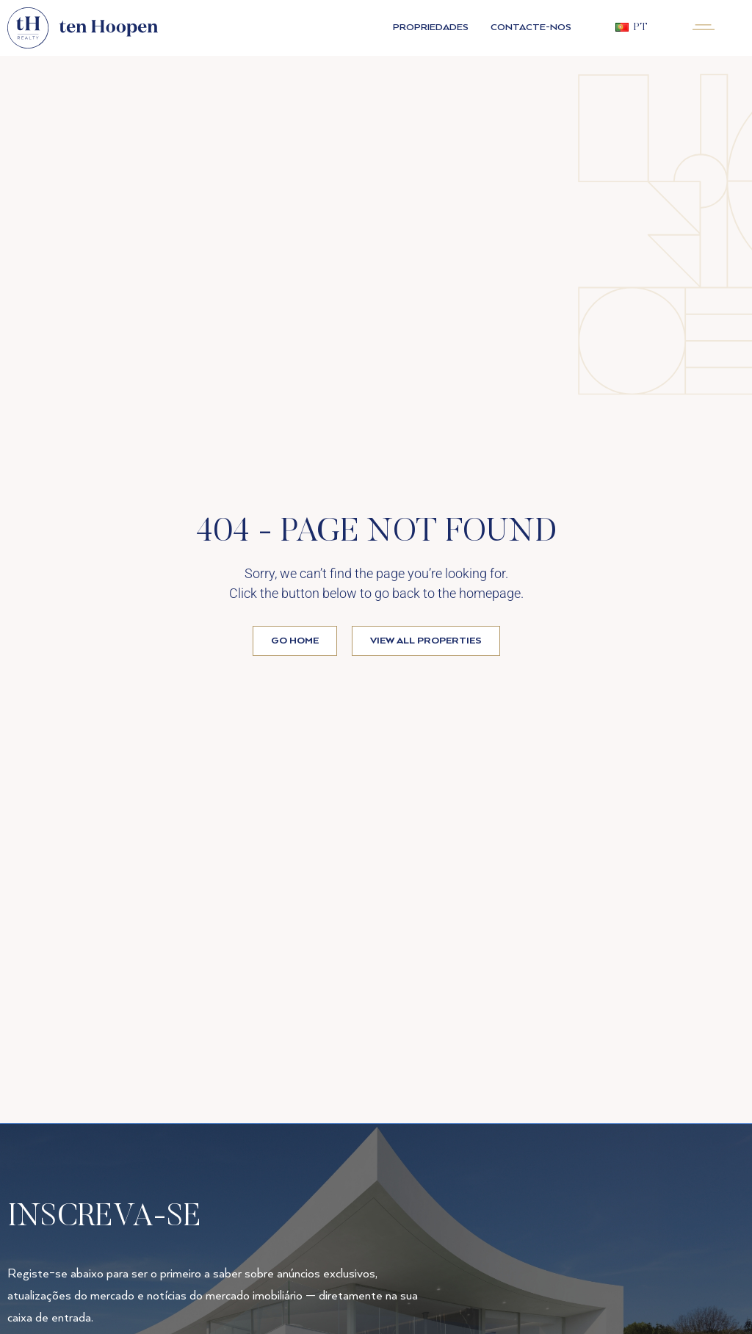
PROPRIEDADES (431, 27)
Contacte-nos (531, 27)
